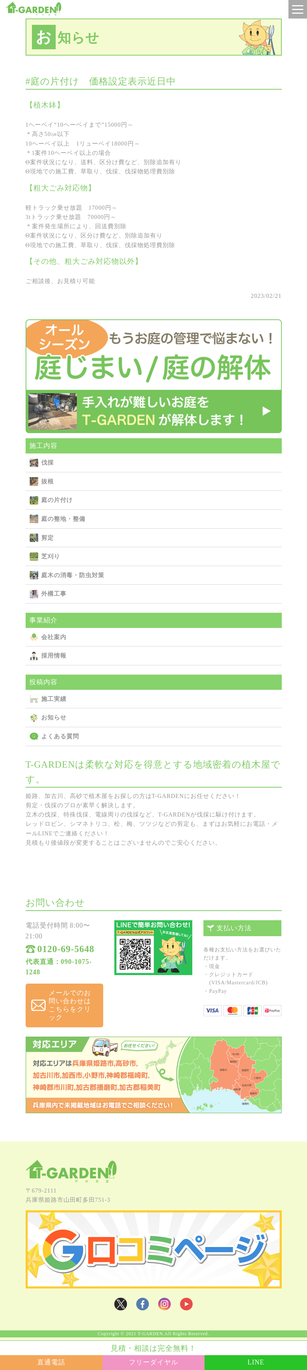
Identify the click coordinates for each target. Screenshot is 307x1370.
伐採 (47, 464)
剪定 (47, 539)
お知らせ (53, 719)
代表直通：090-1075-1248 (59, 969)
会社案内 (53, 638)
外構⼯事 (53, 595)
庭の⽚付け (57, 502)
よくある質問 (60, 738)
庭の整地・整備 (63, 520)
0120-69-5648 (66, 951)
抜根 (47, 483)
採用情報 (53, 657)
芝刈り (50, 558)
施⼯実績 (53, 700)
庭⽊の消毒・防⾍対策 (72, 576)
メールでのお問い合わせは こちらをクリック (72, 1006)
